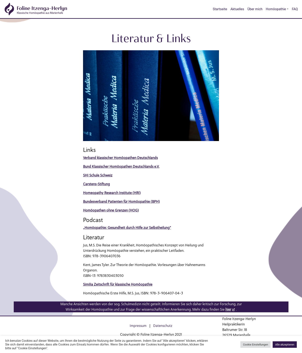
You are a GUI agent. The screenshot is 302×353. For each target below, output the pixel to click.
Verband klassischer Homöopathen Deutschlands (120, 157)
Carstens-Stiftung (96, 184)
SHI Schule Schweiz (97, 175)
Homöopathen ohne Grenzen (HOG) (111, 210)
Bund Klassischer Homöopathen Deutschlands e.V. (121, 166)
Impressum (138, 325)
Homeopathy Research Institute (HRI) (112, 192)
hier (228, 309)
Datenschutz (162, 325)
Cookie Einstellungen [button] (255, 344)
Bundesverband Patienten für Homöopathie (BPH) (121, 201)
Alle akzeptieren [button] (284, 344)
